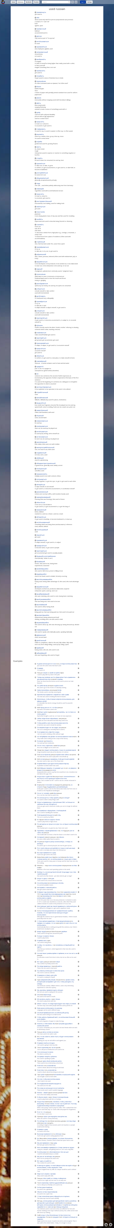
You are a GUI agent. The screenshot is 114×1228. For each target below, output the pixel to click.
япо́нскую (58, 1134)
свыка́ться (40, 535)
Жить (39, 1147)
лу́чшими (62, 1023)
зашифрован (41, 1217)
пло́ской (58, 872)
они (49, 736)
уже (45, 707)
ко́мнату (42, 971)
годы (45, 892)
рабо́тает (67, 1104)
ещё (40, 953)
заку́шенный (41, 510)
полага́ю (39, 913)
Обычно (39, 1192)
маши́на (42, 727)
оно (47, 913)
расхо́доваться (42, 284)
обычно (61, 837)
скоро (41, 853)
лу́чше (51, 824)
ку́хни (62, 971)
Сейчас (39, 718)
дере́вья (64, 931)
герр (38, 183)
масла (71, 736)
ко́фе (50, 732)
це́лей (44, 701)
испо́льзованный (43, 522)
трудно (71, 1147)
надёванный (41, 453)
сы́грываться (42, 479)
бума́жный (50, 1017)
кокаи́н (73, 892)
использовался (59, 763)
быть (66, 677)
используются (47, 664)
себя (55, 975)
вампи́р (45, 1147)
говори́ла (49, 768)
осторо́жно (65, 1196)
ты (42, 802)
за (53, 785)
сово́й (48, 1178)
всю (64, 1003)
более (48, 718)
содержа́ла (66, 892)
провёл (68, 980)
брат (41, 712)
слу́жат (45, 1116)
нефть (68, 1003)
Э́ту (38, 971)
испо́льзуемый (42, 530)
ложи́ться (46, 1043)
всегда (50, 872)
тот (50, 707)
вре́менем (53, 830)
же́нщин (60, 990)
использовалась (66, 699)
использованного (63, 736)
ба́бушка (43, 768)
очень (39, 714)
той (40, 736)
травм (67, 694)
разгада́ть (68, 982)
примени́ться (42, 540)
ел (46, 778)
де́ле (61, 923)
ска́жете (47, 1036)
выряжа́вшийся (43, 623)
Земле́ (74, 1003)
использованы (41, 1167)
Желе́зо (39, 1092)
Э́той (38, 815)
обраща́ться (58, 1196)
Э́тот (38, 848)
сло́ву (40, 945)
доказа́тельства (45, 679)
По (38, 685)
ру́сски (39, 36)
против (39, 1038)
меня (49, 1079)
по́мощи (59, 1207)
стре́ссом (50, 1207)
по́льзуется (50, 815)
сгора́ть (39, 158)
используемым (48, 1205)
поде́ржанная (44, 1083)
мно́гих (45, 859)
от (57, 953)
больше (70, 802)
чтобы (48, 699)
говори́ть (47, 1056)
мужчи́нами (57, 1205)
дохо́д (67, 1013)
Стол (38, 1052)
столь (43, 745)
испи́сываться (42, 431)
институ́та (40, 778)
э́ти (46, 1121)
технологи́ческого (69, 776)
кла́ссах (46, 819)
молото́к (65, 723)
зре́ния (44, 921)
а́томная (53, 699)
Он (38, 745)
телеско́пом (45, 1196)
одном (50, 778)
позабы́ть (40, 76)
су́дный (39, 269)
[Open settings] (110, 1224)
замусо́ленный (42, 410)
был (44, 694)
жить (45, 940)
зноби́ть (40, 219)
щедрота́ (40, 366)
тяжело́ (55, 906)
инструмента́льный (44, 201)
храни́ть (56, 798)
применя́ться (42, 47)
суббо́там (42, 685)
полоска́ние (41, 274)
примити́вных (42, 763)
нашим (47, 830)
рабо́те (54, 887)
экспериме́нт (49, 982)
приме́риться (42, 301)
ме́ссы (45, 1032)
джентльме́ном (47, 1187)
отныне (39, 787)
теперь (68, 841)
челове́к (46, 793)
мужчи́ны (43, 990)
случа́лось (42, 999)
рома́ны (49, 953)
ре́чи (62, 1088)
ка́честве (57, 971)
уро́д (38, 112)
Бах (76, 664)
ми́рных (39, 701)
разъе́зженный (42, 492)
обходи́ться (53, 804)
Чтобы (39, 723)
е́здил (47, 841)
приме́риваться (43, 247)
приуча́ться (41, 349)
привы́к (40, 668)
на (41, 754)
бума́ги (43, 1019)
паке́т (56, 1017)
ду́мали (54, 1138)
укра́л (40, 1105)
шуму (54, 853)
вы (43, 1036)
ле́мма (58, 677)
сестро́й (56, 673)
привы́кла (43, 810)
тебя (45, 1023)
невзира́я (40, 189)
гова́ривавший (42, 630)
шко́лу (52, 841)
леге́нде (42, 1121)
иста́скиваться (42, 437)
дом (52, 878)
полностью (67, 1215)
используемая (57, 865)
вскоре (41, 1134)
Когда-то (40, 878)
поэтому (69, 1121)
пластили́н (41, 212)
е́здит (47, 727)
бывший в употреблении (46, 556)
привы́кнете (47, 853)
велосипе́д (40, 1104)
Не (38, 1079)
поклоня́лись (45, 690)
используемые (48, 1201)
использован (58, 723)
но (69, 768)
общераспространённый (46, 463)
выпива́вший (42, 605)
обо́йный (40, 458)
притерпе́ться (42, 318)
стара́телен (49, 745)
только (61, 750)
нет (55, 911)
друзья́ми (68, 1023)
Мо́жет (39, 1003)
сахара (57, 732)
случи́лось (48, 945)
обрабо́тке (57, 694)
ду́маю (48, 923)
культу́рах (50, 763)
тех (61, 824)
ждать (55, 990)
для (38, 679)
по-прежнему (44, 1047)
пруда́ (44, 931)
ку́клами (53, 1174)
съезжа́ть (40, 225)
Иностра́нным (41, 906)
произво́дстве (47, 896)
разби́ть (44, 723)
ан (37, 374)
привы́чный (41, 29)
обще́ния (65, 1207)
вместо (61, 896)
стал (75, 923)
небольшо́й (60, 1013)
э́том (43, 911)
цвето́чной (64, 759)
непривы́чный (42, 52)
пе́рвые (40, 892)
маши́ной (63, 810)
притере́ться (41, 338)
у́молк (39, 98)
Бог (58, 1104)
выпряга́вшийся (43, 615)
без (53, 732)
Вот (38, 962)
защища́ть (54, 1167)
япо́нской (70, 906)
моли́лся (56, 1101)
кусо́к (39, 1019)
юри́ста (70, 1165)
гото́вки (73, 859)
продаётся (57, 1083)
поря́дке (39, 923)
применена (71, 677)
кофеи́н (48, 898)
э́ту (73, 982)
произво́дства (51, 892)
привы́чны (47, 966)
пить (46, 732)
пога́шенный (41, 469)
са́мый (45, 1092)
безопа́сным (54, 1215)
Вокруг (39, 931)
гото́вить (48, 975)
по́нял (52, 1104)
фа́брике (44, 736)
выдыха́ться (41, 403)
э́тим (57, 921)
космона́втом (51, 1065)
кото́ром (45, 754)
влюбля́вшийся (42, 569)
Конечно (40, 1023)
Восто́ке (69, 857)
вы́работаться (42, 262)
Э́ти (38, 966)
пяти (54, 770)
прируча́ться (42, 546)
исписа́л (40, 741)
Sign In (83, 2)
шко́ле (46, 1026)
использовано (41, 915)
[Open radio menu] (106, 1224)
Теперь (39, 677)
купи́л (45, 712)
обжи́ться (40, 356)
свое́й (51, 673)
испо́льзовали (57, 859)
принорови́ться (43, 343)
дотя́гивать (41, 296)
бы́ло (72, 712)
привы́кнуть (41, 12)
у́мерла (73, 768)
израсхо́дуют (58, 1003)
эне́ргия (58, 699)
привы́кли (50, 990)
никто (68, 923)
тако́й (39, 874)
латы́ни (56, 1032)
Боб (38, 887)
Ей (38, 999)
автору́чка (43, 824)
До (38, 1138)
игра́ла (47, 1174)
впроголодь (47, 994)
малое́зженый (42, 442)
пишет (45, 953)
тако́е (39, 832)
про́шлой (67, 1074)
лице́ (73, 848)
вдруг (68, 872)
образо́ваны (54, 718)
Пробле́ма (40, 830)
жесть (39, 147)
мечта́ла (41, 1070)
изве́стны (48, 857)
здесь (45, 878)
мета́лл (65, 1092)
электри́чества (62, 1116)
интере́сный (41, 982)
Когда (39, 776)
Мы (38, 990)
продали (56, 1217)
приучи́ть (40, 122)
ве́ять (39, 103)
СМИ (63, 802)
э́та (54, 677)
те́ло (61, 1152)
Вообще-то (41, 872)
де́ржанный (41, 635)
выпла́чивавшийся (44, 610)
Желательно (41, 699)
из (56, 736)
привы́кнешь (47, 802)
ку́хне (75, 906)
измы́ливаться (42, 421)
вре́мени (61, 953)
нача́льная (53, 1061)
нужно (52, 1196)
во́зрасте (40, 770)
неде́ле (72, 1074)
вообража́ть (41, 59)
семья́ (58, 962)
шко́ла (59, 1061)
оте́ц (59, 815)
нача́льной (40, 1026)
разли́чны (73, 1201)
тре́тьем (69, 848)
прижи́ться (41, 163)
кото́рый (66, 945)
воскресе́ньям (63, 1097)
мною (51, 1052)
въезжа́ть (40, 134)
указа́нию (69, 750)
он (59, 1017)
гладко (56, 727)
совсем (65, 1147)
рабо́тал (71, 945)
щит (67, 1152)
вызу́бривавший (43, 594)
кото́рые (63, 664)
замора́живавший (43, 497)
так (66, 712)
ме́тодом (40, 1205)
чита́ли (49, 1032)
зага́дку (39, 984)
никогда (59, 913)
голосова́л (49, 785)
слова (41, 1088)
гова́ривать (41, 129)
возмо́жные (54, 883)
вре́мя (54, 953)
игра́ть (48, 999)
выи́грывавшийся (43, 599)
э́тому (60, 1147)
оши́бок (70, 911)
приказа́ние (41, 81)
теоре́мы (60, 679)
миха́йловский (42, 398)
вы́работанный (42, 587)
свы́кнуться (41, 207)
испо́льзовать (54, 750)
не (48, 707)
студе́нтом (48, 776)
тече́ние (40, 859)
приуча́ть (40, 194)
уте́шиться (41, 289)
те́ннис (57, 819)
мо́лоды (49, 1156)
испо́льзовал (70, 664)
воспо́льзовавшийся (44, 579)
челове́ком (59, 945)
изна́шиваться (42, 426)
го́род (42, 707)
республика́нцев (62, 787)
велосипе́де (60, 841)
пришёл (41, 837)
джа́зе (40, 664)
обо (38, 18)
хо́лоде (66, 798)
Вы (38, 853)
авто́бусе (40, 843)
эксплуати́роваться (44, 387)
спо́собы (61, 883)
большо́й (44, 874)
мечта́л (40, 1065)
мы (43, 677)
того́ (58, 982)
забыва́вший (41, 653)
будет (66, 913)
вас (43, 1038)
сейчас (67, 754)
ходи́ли (56, 685)
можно (43, 1008)
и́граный (40, 416)
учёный (52, 980)
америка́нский (45, 980)
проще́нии (60, 1105)
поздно (52, 1043)
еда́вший (40, 648)
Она (38, 810)
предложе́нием (64, 921)
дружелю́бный (59, 1183)
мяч (63, 754)
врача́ (74, 750)
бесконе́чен (69, 1138)
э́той (59, 759)
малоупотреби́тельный (45, 447)
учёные (49, 1138)
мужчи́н (42, 1203)
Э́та (38, 727)
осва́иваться (41, 333)
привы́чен (49, 694)
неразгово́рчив (52, 1192)
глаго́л (43, 848)
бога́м (59, 690)
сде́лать (44, 1017)
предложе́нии (49, 911)
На (38, 736)
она (46, 872)
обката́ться (41, 502)
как (52, 677)
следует (46, 750)
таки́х (63, 694)
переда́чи (54, 1116)
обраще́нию (51, 810)
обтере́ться (41, 485)
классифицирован (57, 894)
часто (73, 953)
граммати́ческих (62, 911)
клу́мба (39, 142)
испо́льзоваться (43, 41)
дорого (43, 714)
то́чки (40, 921)
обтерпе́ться (41, 517)
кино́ (61, 685)
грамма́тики (51, 921)
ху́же (57, 824)
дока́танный (41, 640)
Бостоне (64, 778)
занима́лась (54, 759)
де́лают (53, 736)
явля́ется (62, 1203)
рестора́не (56, 778)
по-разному (58, 1008)
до (62, 768)
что (53, 707)
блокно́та (49, 741)
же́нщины (74, 1205)
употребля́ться (42, 173)
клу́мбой (71, 759)
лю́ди (43, 718)
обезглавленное (54, 1152)
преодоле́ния (60, 1201)
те (53, 664)
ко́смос (62, 1138)
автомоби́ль (61, 712)
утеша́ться (41, 311)
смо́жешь (40, 804)
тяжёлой (48, 887)
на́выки (58, 1165)
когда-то (41, 936)
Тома (60, 1167)
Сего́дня (65, 1217)
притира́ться (42, 551)
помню (50, 1023)
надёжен (40, 1219)
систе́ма (74, 865)
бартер (66, 763)
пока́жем (47, 677)
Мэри (39, 1174)
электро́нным (57, 802)
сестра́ (42, 759)
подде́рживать (52, 787)
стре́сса (67, 1201)
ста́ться (44, 1003)
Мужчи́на (40, 694)
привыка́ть (41, 71)
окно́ (48, 723)
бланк (39, 87)
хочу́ (40, 1079)
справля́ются (41, 1207)
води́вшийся (41, 574)
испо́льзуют (49, 971)
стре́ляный (41, 242)
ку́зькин (40, 325)
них (47, 804)
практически (52, 913)
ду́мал (48, 1165)
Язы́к (38, 1008)
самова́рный (41, 361)
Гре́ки (39, 690)
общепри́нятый (43, 178)
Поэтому (74, 1104)
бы (71, 923)
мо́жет (62, 677)
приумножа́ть (42, 474)
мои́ (54, 1165)
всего (50, 865)
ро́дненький (41, 254)
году (42, 894)
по (64, 750)
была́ (54, 872)
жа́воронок (62, 1178)
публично (54, 1056)
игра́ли (58, 754)
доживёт (58, 768)
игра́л (45, 673)
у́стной (58, 1088)
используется (44, 798)
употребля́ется (55, 848)
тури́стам (49, 906)
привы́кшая (47, 1013)
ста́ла (74, 872)
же (55, 664)
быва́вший (41, 561)
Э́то (38, 798)
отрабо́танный (42, 392)
